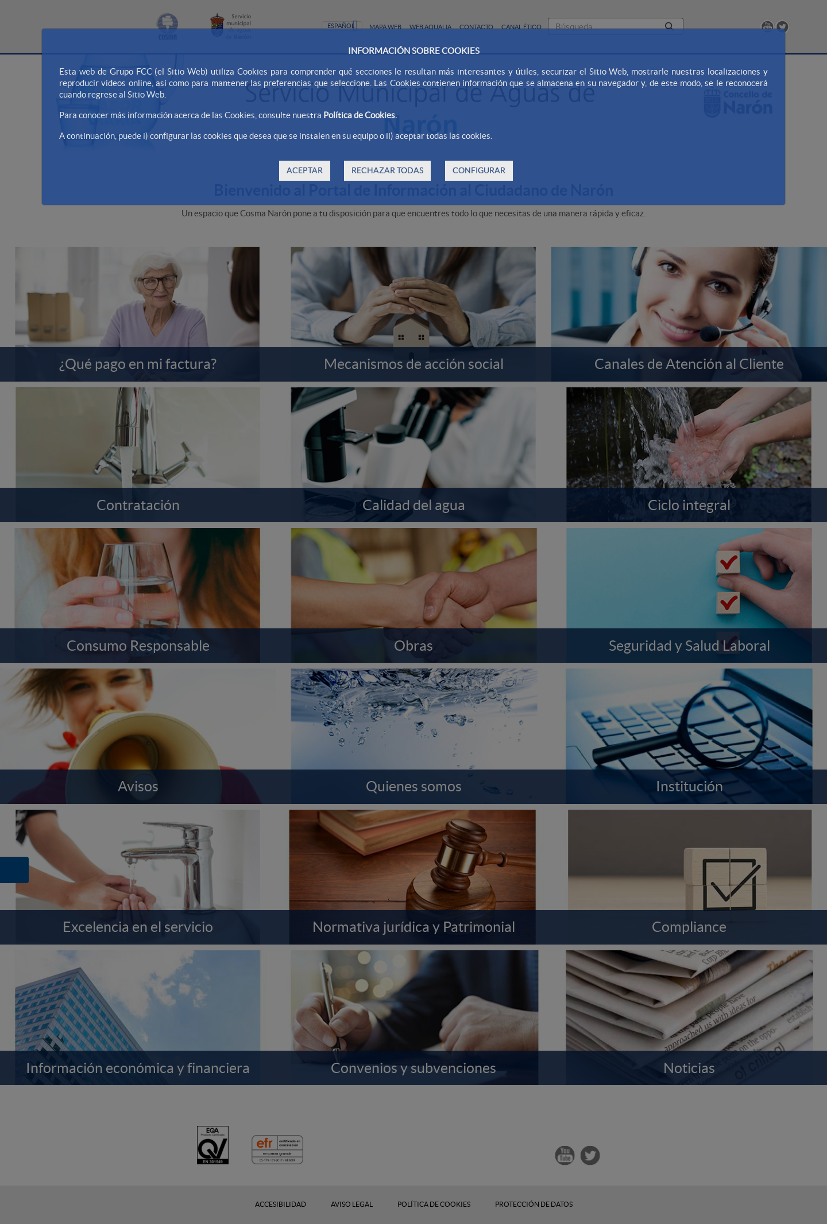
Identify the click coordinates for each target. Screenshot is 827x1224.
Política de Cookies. (360, 115)
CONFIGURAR (479, 170)
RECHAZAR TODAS (387, 170)
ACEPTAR (305, 170)
